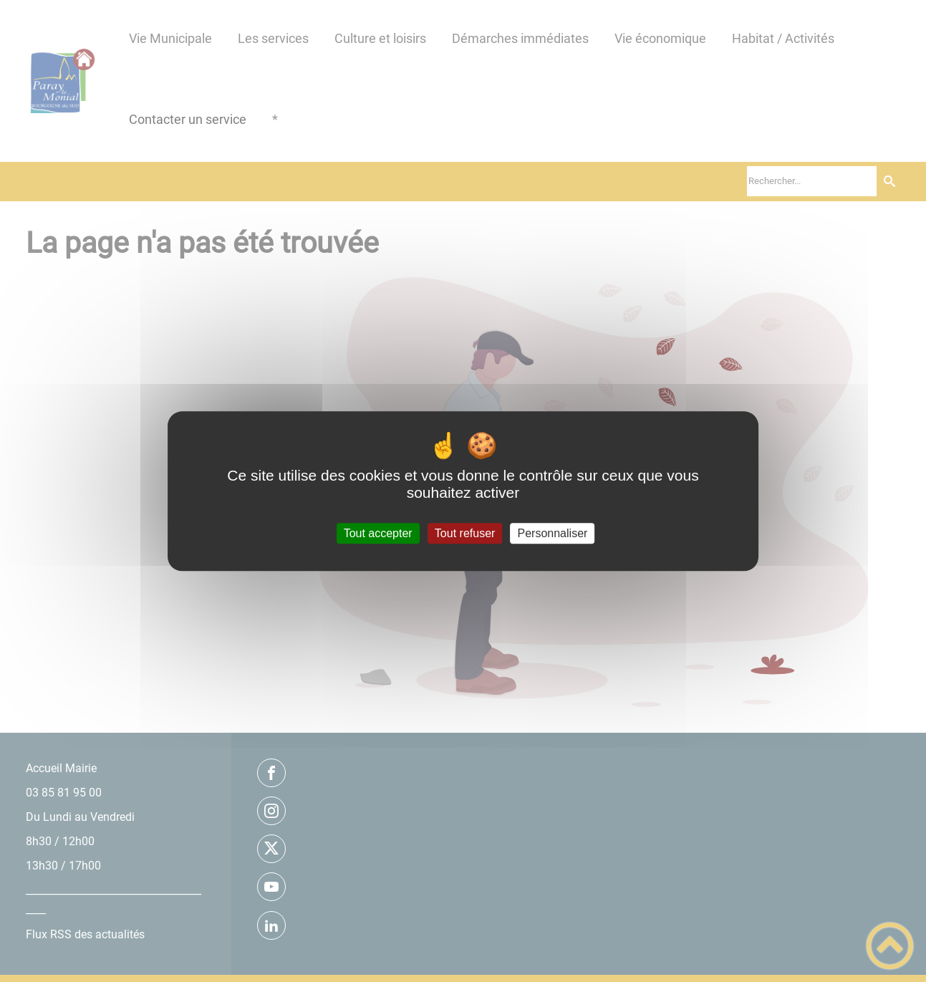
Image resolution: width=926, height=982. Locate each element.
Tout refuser (465, 533)
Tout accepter (378, 533)
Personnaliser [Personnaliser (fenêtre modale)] (553, 533)
